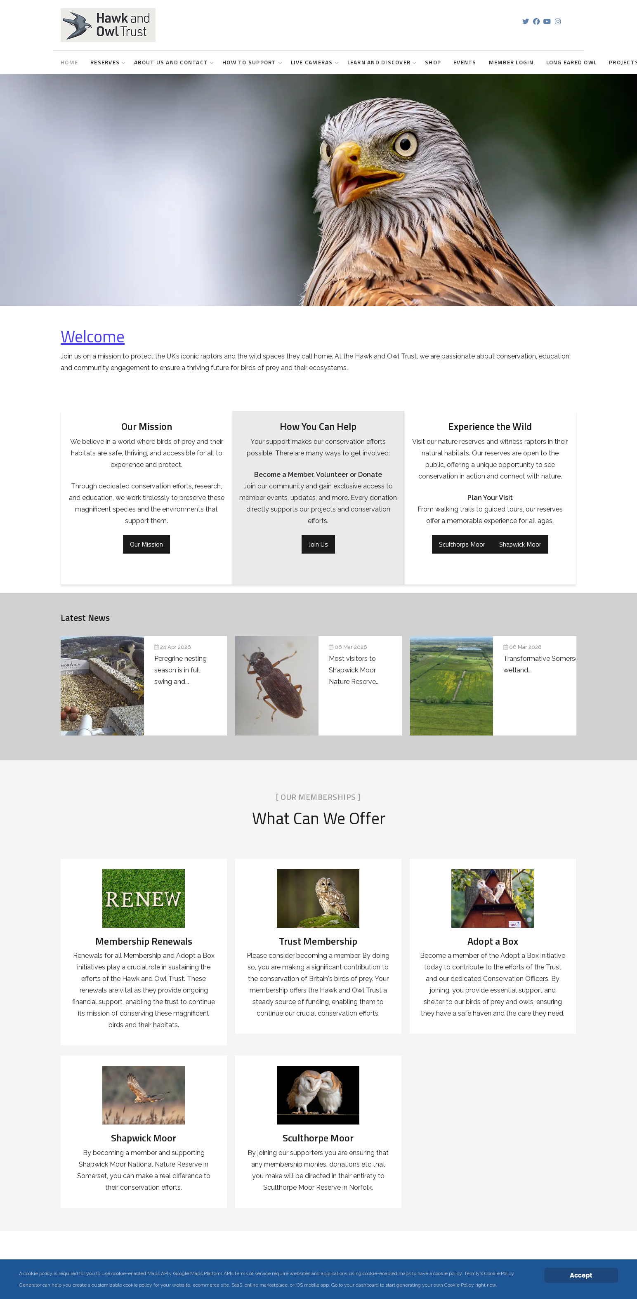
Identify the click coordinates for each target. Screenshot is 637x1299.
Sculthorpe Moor (462, 544)
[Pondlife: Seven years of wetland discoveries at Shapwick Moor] (318, 686)
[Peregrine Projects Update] (144, 686)
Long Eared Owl (571, 62)
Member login (511, 62)
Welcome (93, 336)
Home (69, 62)
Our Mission (146, 544)
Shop (433, 62)
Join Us (318, 544)
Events (465, 62)
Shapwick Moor (520, 544)
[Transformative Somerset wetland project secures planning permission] (493, 686)
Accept (581, 1275)
